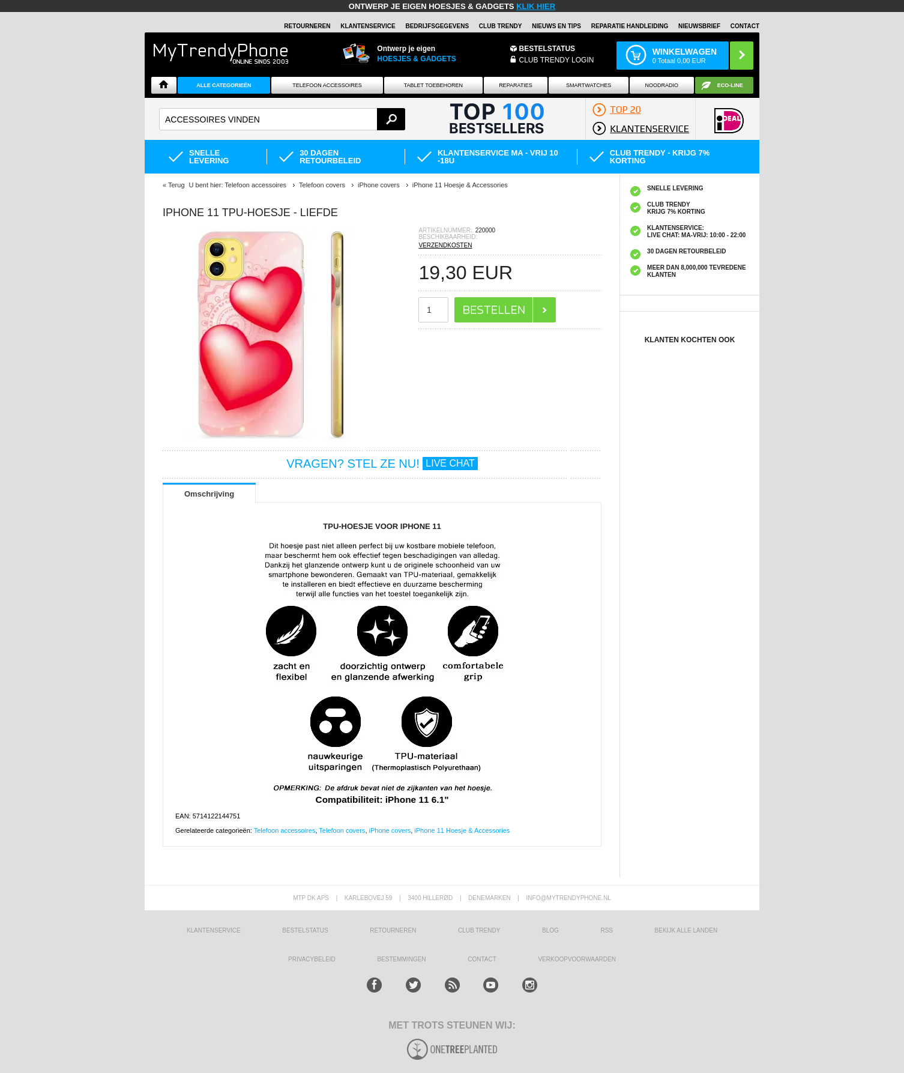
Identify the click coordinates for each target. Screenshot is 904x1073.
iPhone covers (390, 830)
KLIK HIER (535, 6)
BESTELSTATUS (547, 48)
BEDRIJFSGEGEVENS (437, 26)
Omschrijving (209, 493)
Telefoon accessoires (285, 830)
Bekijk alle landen (686, 930)
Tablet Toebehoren (433, 85)
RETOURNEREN (307, 26)
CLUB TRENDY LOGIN (556, 60)
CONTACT (482, 959)
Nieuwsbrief (699, 26)
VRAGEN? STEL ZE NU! (382, 463)
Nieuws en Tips (556, 26)
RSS (606, 930)
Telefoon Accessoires (327, 85)
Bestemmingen (401, 959)
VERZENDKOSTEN (445, 245)
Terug (176, 185)
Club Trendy (500, 26)
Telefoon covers (342, 830)
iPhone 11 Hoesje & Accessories (462, 830)
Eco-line (730, 85)
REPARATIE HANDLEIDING (630, 26)
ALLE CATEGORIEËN (223, 85)
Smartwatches (588, 85)
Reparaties (515, 85)
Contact (745, 26)
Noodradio (662, 85)
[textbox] (282, 119)
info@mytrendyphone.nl (568, 898)
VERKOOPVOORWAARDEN (576, 959)
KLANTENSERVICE (368, 26)
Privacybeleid (312, 959)
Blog (550, 930)
